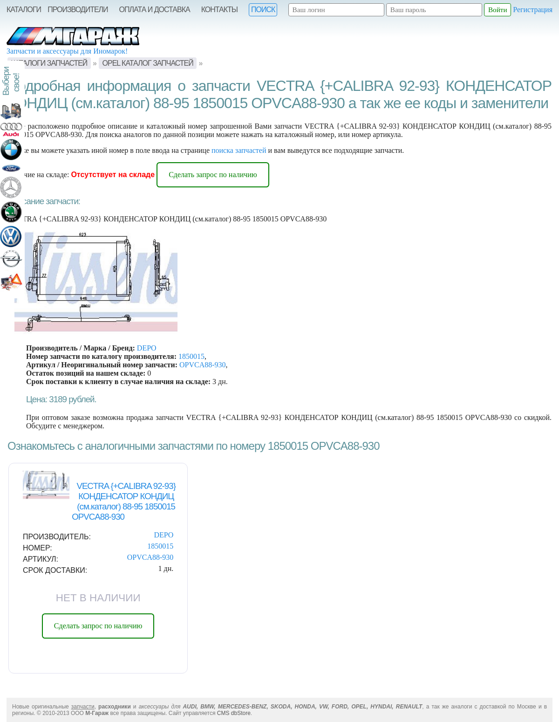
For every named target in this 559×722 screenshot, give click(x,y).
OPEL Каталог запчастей (147, 63)
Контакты (219, 10)
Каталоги (24, 10)
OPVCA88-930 (202, 365)
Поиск (263, 10)
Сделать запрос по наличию (213, 175)
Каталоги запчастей (49, 63)
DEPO (147, 348)
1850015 (191, 356)
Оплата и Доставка (154, 10)
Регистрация (532, 10)
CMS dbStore (234, 713)
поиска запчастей (238, 150)
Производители (78, 10)
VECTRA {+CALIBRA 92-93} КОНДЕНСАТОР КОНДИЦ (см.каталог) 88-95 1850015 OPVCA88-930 (124, 501)
